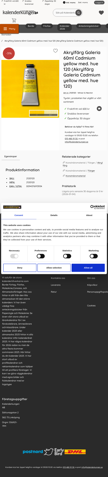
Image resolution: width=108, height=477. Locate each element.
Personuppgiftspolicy (96, 291)
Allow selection (54, 267)
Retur (54, 291)
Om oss (91, 278)
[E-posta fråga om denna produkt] (99, 108)
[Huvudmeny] (9, 28)
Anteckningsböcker (89, 26)
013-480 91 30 (71, 138)
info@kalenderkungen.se (76, 142)
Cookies (91, 305)
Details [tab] (54, 215)
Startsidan (6, 34)
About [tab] (89, 215)
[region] (30, 156)
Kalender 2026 (64, 27)
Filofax (46, 26)
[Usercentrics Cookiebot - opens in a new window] (92, 207)
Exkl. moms (83, 2)
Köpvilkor (92, 284)
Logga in (99, 2)
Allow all (88, 267)
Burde (31, 26)
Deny (19, 267)
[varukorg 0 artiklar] (14, 20)
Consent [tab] (18, 215)
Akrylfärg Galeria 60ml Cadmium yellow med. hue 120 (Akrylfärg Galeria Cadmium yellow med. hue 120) (53, 41)
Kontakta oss (58, 278)
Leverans (56, 284)
